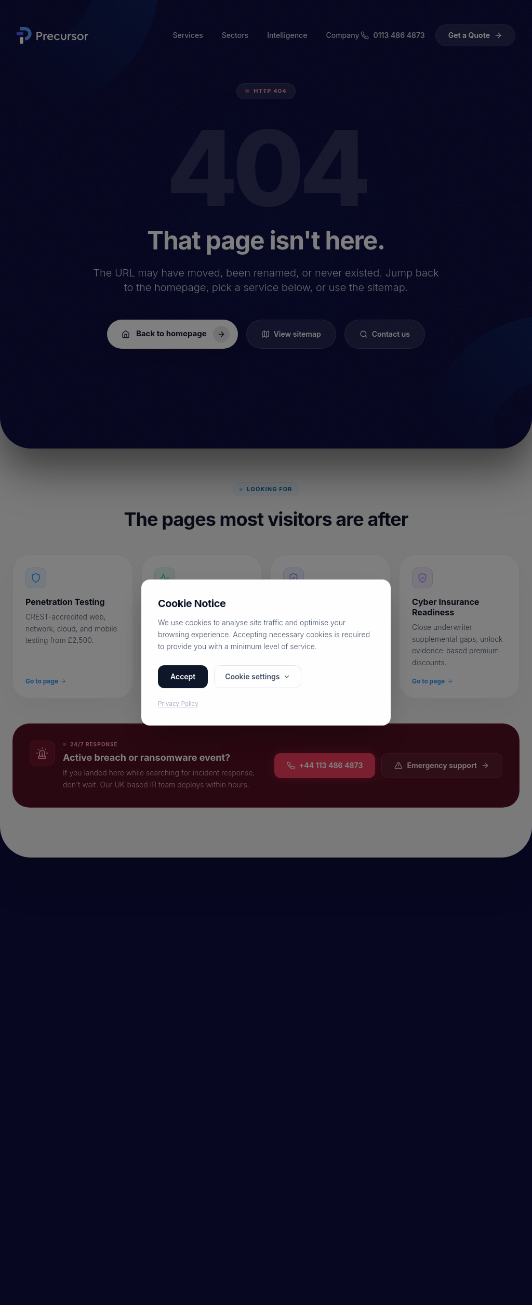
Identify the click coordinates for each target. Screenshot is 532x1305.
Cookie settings (257, 676)
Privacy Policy (178, 703)
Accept (182, 676)
